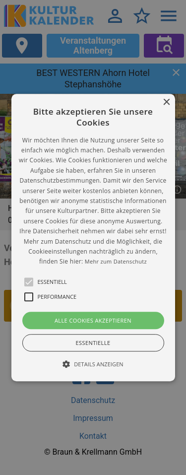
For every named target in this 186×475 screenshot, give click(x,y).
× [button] (166, 102)
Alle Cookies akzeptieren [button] (93, 320)
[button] (93, 237)
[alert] (93, 237)
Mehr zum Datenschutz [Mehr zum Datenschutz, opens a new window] (116, 262)
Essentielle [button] (93, 342)
